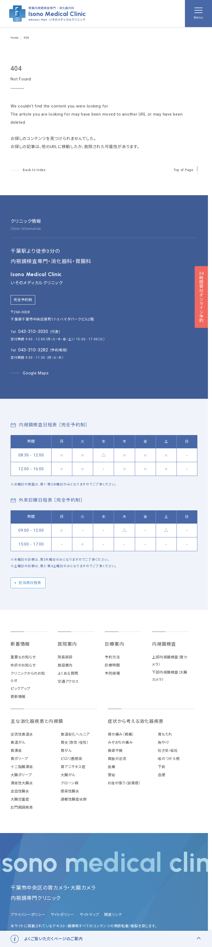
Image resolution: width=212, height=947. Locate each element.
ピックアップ (20, 689)
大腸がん (68, 775)
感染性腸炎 (70, 791)
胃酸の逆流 (117, 759)
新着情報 (20, 644)
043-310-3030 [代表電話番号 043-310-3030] (33, 331)
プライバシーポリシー (28, 915)
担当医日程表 (30, 583)
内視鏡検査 (164, 644)
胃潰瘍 (16, 751)
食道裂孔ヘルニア (75, 734)
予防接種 (112, 673)
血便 (161, 775)
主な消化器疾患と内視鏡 (37, 721)
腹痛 (111, 767)
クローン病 (70, 783)
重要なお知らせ (23, 657)
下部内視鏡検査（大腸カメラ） (169, 676)
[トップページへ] (28, 170)
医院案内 (67, 644)
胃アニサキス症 (73, 767)
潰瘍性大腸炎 (22, 783)
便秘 (111, 775)
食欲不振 (115, 751)
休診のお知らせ (23, 665)
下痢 (161, 767)
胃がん (66, 751)
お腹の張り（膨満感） (124, 783)
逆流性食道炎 (22, 734)
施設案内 (65, 665)
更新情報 (18, 697)
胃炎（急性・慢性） (75, 742)
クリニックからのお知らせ (28, 677)
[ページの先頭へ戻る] (185, 170)
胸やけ (163, 742)
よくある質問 (68, 673)
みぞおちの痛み (120, 742)
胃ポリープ (19, 759)
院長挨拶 (65, 657)
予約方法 (112, 657)
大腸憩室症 (20, 799)
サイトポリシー (62, 915)
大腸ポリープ (21, 775)
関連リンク (113, 915)
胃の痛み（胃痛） (121, 734)
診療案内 (114, 644)
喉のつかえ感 (169, 759)
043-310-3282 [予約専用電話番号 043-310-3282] (33, 349)
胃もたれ (165, 734)
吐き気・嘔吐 (168, 751)
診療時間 (112, 665)
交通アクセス (68, 682)
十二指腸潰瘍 (22, 767)
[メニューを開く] (198, 13)
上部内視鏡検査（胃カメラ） (169, 661)
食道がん (18, 742)
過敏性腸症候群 (74, 799)
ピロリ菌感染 (71, 759)
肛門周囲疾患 (22, 807)
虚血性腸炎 (20, 791)
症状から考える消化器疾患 (136, 721)
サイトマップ (89, 915)
